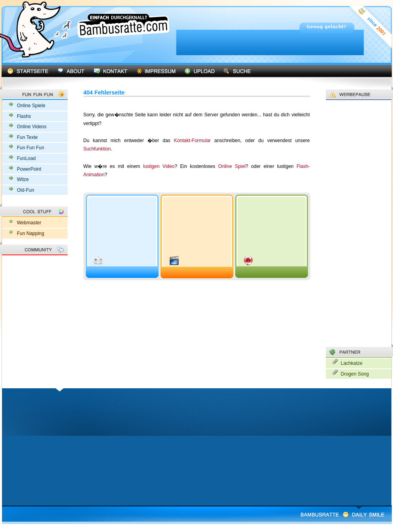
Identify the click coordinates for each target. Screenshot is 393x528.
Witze (23, 179)
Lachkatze (352, 363)
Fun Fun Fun (31, 147)
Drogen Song (355, 374)
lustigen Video (158, 166)
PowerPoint (29, 169)
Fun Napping (31, 233)
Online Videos (32, 126)
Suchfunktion (97, 149)
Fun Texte (27, 137)
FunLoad (26, 158)
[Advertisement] (257, 86)
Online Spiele (31, 105)
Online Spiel (232, 166)
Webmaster (29, 222)
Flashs (24, 116)
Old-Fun (25, 190)
